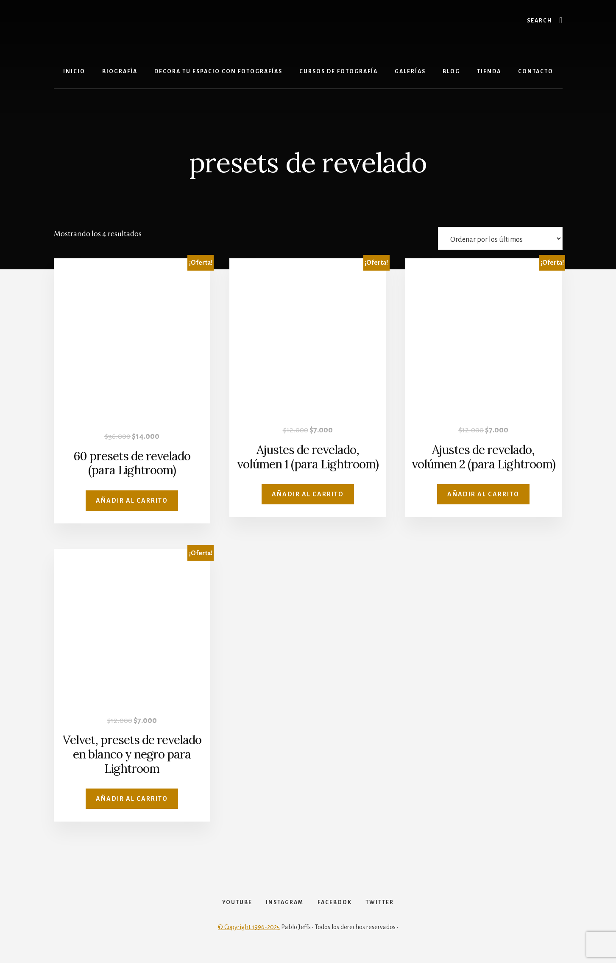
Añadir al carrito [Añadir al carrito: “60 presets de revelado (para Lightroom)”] (132, 500)
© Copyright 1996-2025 (249, 934)
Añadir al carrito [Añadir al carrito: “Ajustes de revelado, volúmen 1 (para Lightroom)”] (308, 494)
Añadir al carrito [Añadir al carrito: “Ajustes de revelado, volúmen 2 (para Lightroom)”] (483, 494)
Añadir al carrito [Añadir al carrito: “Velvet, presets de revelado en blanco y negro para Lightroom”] (132, 798)
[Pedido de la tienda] (500, 238)
